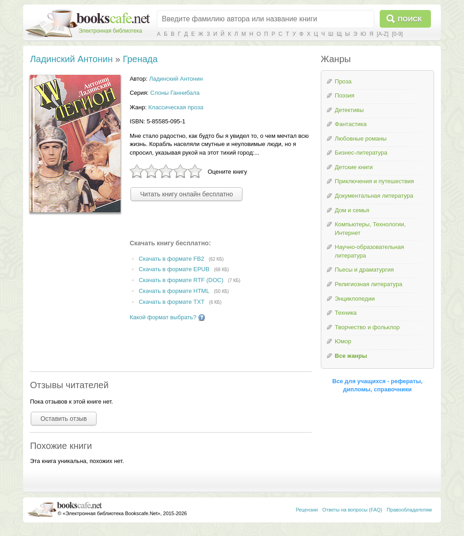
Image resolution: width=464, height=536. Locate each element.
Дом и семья (352, 210)
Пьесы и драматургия (364, 269)
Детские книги (354, 167)
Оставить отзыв (63, 418)
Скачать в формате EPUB (174, 269)
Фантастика (351, 124)
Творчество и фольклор (367, 327)
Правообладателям (409, 509)
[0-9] (397, 34)
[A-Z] (382, 34)
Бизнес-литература (361, 152)
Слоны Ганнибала (175, 92)
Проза (343, 81)
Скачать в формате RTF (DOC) (181, 280)
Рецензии (307, 509)
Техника (346, 312)
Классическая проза (175, 107)
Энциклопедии (355, 298)
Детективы (349, 110)
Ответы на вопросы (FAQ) (352, 509)
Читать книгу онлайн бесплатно (186, 194)
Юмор (343, 341)
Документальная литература (374, 195)
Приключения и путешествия (374, 181)
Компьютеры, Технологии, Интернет (370, 228)
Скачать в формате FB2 (171, 258)
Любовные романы (361, 138)
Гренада (140, 59)
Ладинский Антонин (71, 59)
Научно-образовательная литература (369, 251)
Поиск (410, 19)
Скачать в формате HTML (174, 290)
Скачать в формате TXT (171, 301)
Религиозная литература (368, 284)
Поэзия (344, 95)
